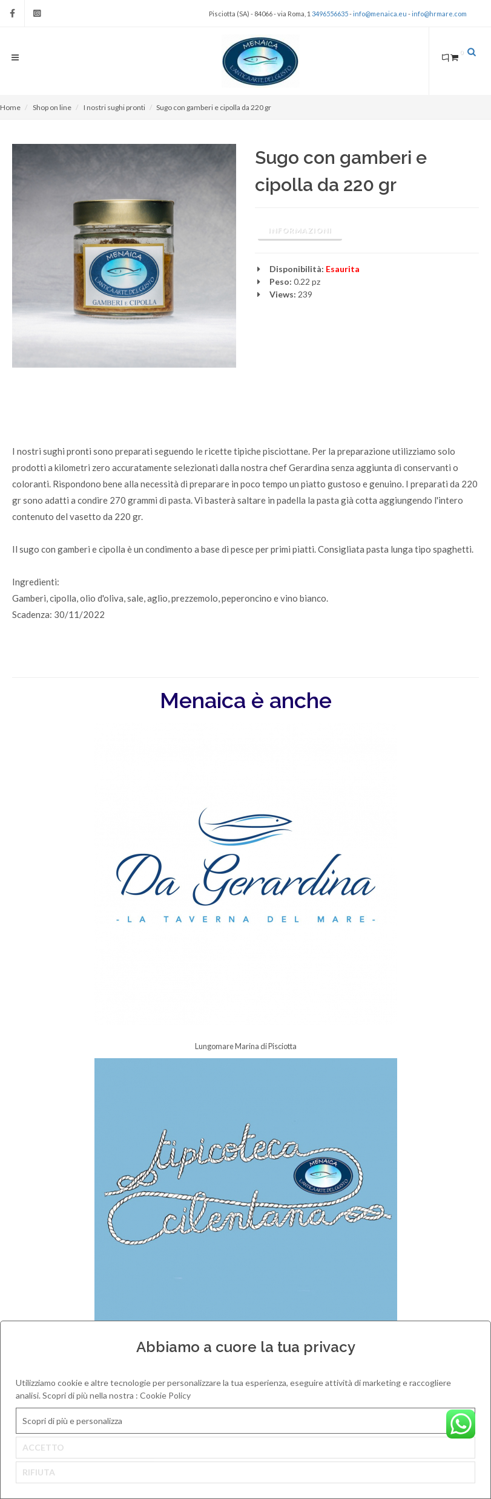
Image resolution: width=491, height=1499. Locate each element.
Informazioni (300, 230)
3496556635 (330, 14)
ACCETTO (43, 1447)
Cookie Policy (165, 1395)
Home (10, 107)
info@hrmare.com (439, 14)
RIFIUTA (38, 1472)
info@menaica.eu (380, 14)
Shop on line (52, 107)
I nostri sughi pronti (114, 107)
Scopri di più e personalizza (72, 1421)
